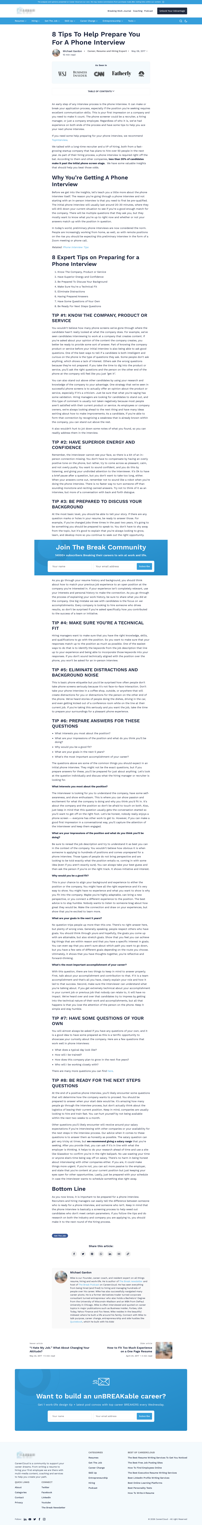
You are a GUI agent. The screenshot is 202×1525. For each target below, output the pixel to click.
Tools (132, 21)
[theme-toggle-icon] (186, 21)
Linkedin (46, 1497)
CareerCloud (162, 1519)
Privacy (19, 1502)
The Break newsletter (131, 1281)
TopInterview (59, 139)
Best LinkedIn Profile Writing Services (148, 1478)
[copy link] (128, 1254)
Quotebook (76, 1321)
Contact (19, 1497)
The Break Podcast (89, 1284)
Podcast (148, 11)
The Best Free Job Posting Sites (145, 1462)
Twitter (45, 1487)
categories (21, 1492)
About (18, 1487)
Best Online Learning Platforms (145, 1483)
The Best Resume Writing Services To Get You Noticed (157, 1457)
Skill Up (70, 21)
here (110, 1070)
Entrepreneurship (113, 21)
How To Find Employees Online (145, 1467)
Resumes (20, 21)
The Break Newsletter (53, 1507)
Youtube (46, 1502)
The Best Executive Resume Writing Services (152, 1472)
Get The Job (52, 21)
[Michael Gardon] (56, 53)
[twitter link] (25, 1519)
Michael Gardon (73, 51)
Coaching (137, 11)
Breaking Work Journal (119, 11)
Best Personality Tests (140, 1488)
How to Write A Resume (141, 1493)
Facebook (47, 1492)
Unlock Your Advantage (172, 11)
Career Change (88, 21)
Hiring (36, 21)
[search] (181, 21)
